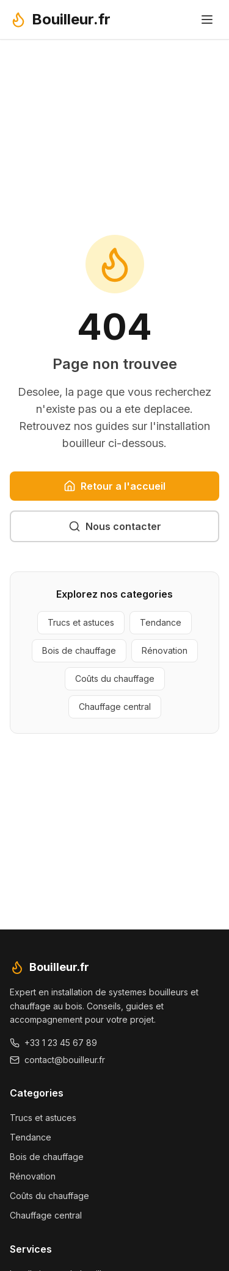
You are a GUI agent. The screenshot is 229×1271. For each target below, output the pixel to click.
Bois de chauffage (79, 650)
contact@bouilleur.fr (57, 1059)
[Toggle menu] (207, 19)
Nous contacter (114, 526)
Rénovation (164, 650)
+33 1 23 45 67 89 (53, 1042)
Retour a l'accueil (114, 486)
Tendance (160, 622)
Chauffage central (115, 706)
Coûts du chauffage (114, 678)
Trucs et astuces (81, 622)
